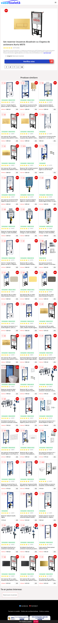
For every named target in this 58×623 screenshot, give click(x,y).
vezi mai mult (47, 53)
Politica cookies (44, 611)
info (17, 109)
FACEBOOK (23, 606)
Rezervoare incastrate (10, 595)
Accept (36, 621)
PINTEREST (33, 606)
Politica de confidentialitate (29, 611)
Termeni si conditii (14, 611)
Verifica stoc (38, 61)
